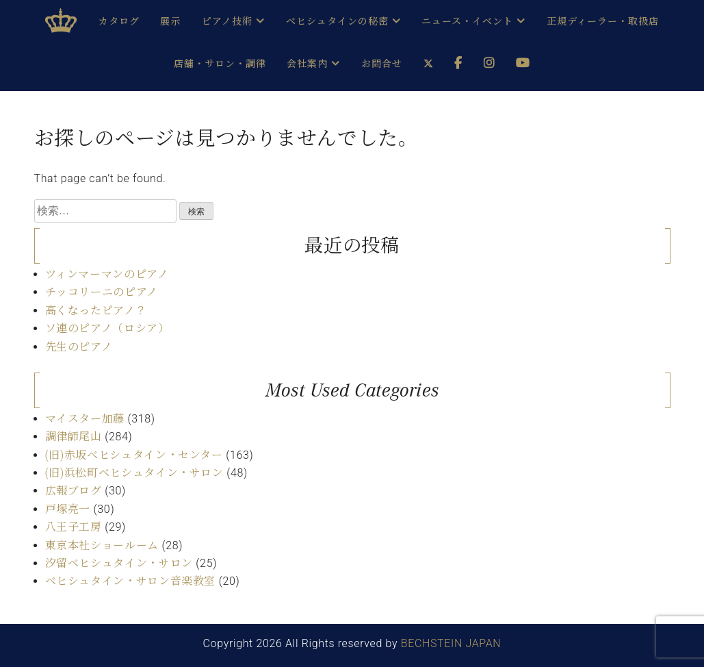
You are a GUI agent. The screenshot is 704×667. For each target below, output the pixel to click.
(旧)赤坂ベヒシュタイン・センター (134, 455)
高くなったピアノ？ (96, 310)
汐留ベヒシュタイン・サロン (119, 563)
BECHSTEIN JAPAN (451, 643)
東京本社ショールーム (102, 545)
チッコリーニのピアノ (101, 292)
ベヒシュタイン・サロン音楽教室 (130, 581)
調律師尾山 (73, 436)
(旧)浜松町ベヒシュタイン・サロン (134, 472)
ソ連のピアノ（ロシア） (107, 328)
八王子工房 (73, 526)
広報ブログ (73, 490)
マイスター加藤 (85, 418)
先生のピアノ (79, 346)
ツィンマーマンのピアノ (107, 274)
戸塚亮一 (68, 509)
